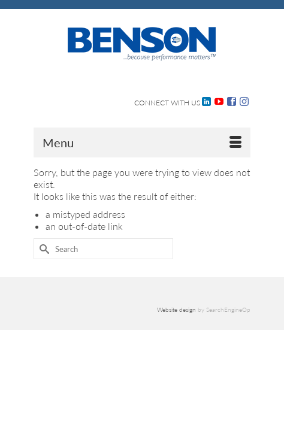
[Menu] (142, 142)
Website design (176, 309)
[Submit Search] (43, 248)
